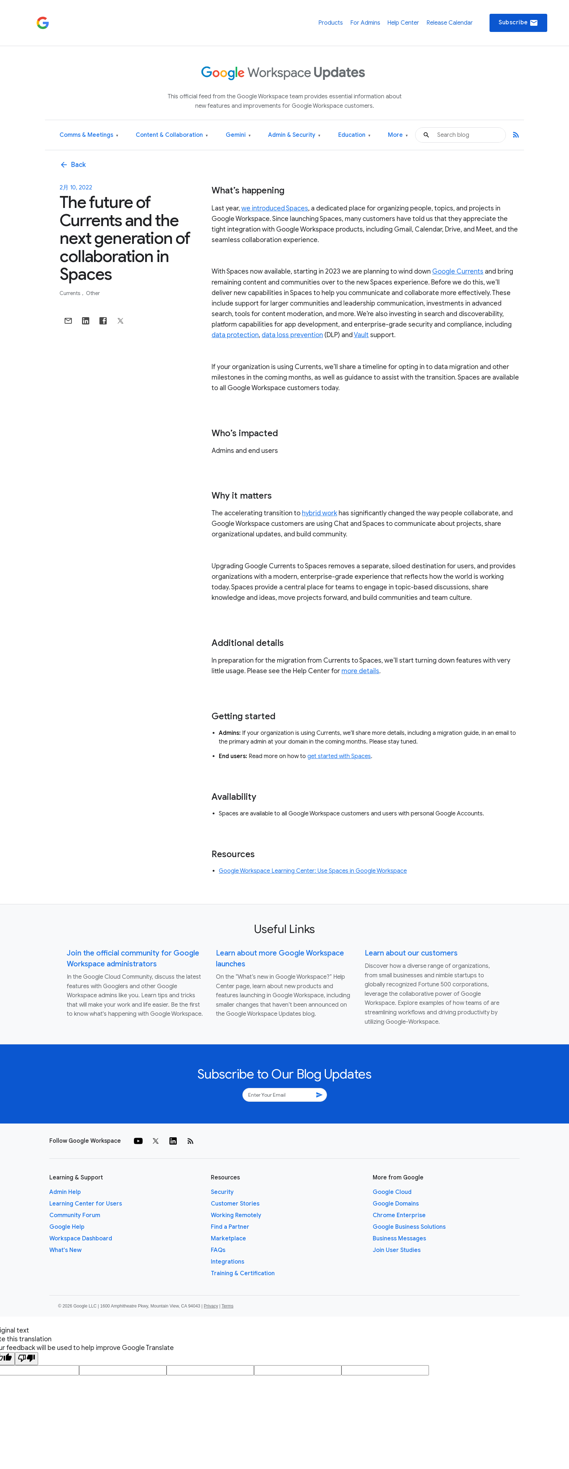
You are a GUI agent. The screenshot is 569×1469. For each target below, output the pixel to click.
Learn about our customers (411, 953)
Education (354, 135)
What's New (65, 1250)
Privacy (211, 1306)
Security (222, 1192)
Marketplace (228, 1238)
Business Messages (399, 1238)
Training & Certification (243, 1273)
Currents (71, 293)
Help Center (403, 22)
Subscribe (518, 23)
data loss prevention (292, 335)
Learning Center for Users (85, 1203)
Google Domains (396, 1203)
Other (93, 293)
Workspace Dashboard (80, 1238)
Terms (227, 1306)
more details (360, 671)
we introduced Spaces (274, 208)
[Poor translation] (26, 1358)
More (398, 135)
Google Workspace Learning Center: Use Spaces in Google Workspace (313, 871)
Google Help (67, 1227)
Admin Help (65, 1192)
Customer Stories (235, 1203)
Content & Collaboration (172, 135)
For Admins (365, 22)
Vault (361, 335)
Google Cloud (392, 1192)
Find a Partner (230, 1227)
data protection (235, 335)
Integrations (227, 1261)
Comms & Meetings (89, 135)
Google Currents (457, 271)
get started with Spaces (339, 756)
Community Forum (74, 1215)
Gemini (238, 135)
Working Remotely (236, 1215)
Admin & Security (294, 135)
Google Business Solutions (409, 1227)
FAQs (218, 1250)
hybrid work (319, 513)
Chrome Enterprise (399, 1215)
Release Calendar (449, 22)
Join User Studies (397, 1250)
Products (330, 22)
